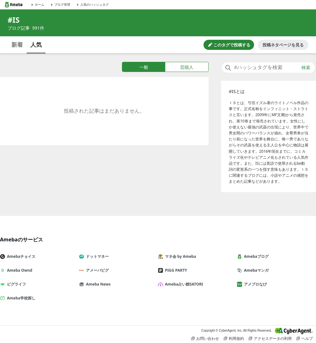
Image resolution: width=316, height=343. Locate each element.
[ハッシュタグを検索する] (268, 67)
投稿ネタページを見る (283, 45)
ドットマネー (96, 256)
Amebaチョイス (20, 256)
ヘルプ (304, 338)
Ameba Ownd (18, 270)
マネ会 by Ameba (179, 256)
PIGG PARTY (175, 270)
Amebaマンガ (255, 270)
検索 (305, 67)
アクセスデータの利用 (270, 338)
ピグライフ (15, 284)
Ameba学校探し (20, 298)
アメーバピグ (96, 270)
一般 (143, 67)
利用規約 (234, 338)
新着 (17, 44)
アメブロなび (254, 284)
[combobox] (268, 67)
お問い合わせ (205, 338)
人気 (36, 44)
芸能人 (186, 67)
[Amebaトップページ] (14, 5)
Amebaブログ (255, 256)
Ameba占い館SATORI (183, 284)
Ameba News (97, 284)
